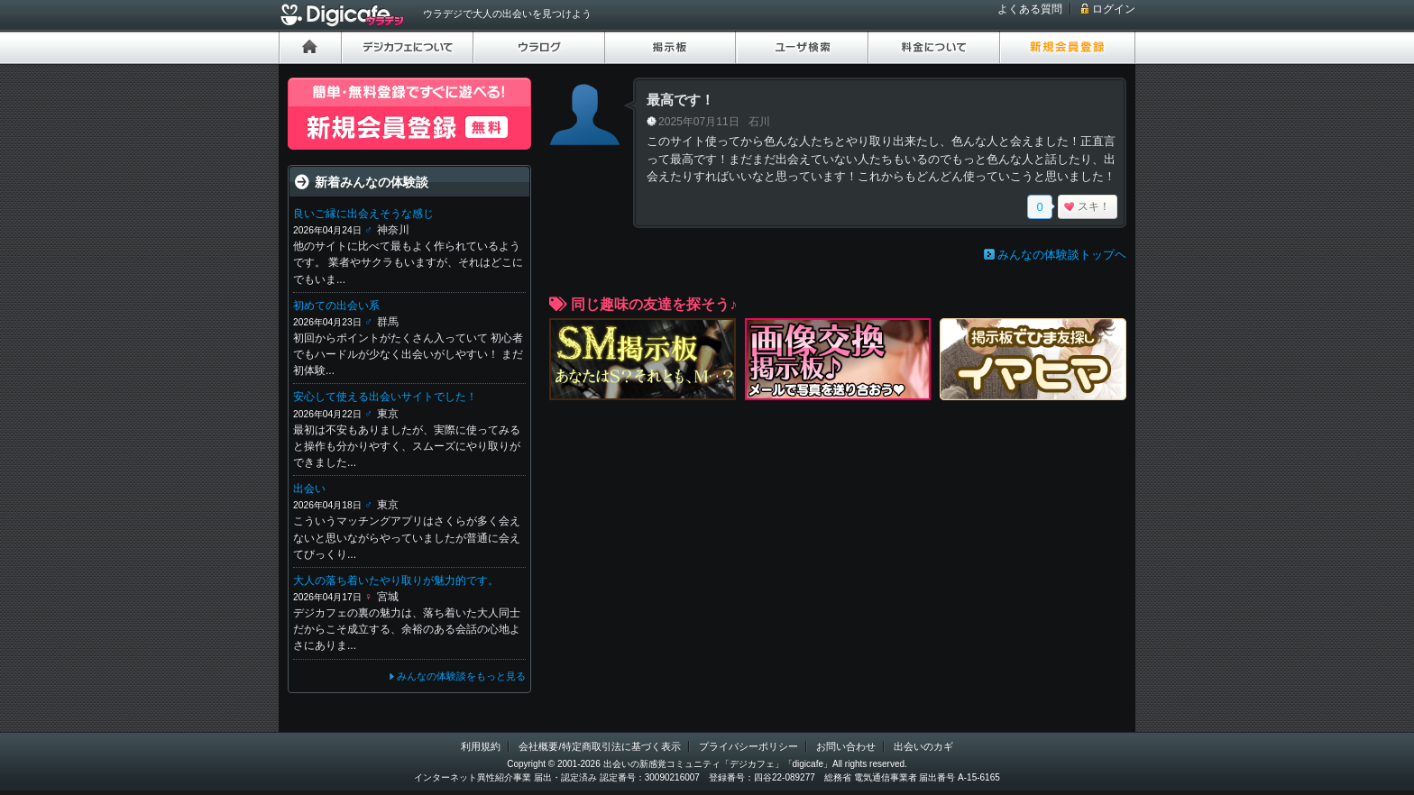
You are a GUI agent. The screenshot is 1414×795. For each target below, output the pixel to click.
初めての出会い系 (336, 305)
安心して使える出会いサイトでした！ (385, 396)
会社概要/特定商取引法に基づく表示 (599, 746)
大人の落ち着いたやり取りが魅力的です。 (396, 580)
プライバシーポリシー (748, 746)
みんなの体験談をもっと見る (461, 676)
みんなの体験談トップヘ (1061, 254)
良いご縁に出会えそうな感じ (363, 213)
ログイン (1113, 9)
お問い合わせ (846, 746)
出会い (309, 488)
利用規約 (480, 746)
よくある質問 (1029, 9)
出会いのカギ (923, 746)
